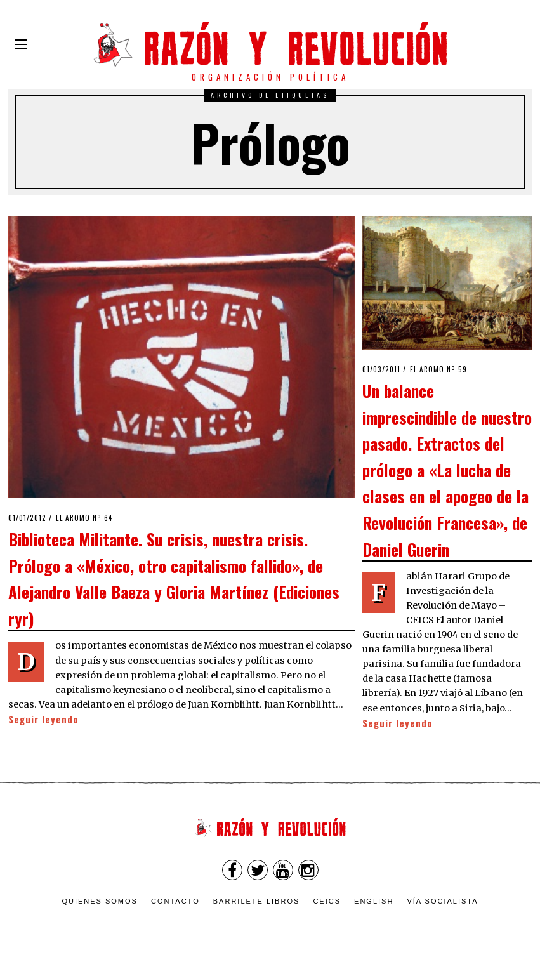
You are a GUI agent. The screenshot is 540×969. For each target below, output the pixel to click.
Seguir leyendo (43, 719)
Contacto (175, 901)
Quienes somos (100, 901)
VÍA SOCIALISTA (442, 901)
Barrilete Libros (256, 901)
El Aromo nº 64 (84, 518)
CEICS (327, 901)
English (373, 901)
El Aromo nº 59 (438, 369)
